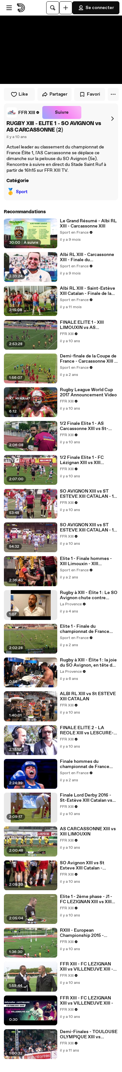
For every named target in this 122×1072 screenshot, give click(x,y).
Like (19, 94)
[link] (23, 112)
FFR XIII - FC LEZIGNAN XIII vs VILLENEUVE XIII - (86, 1001)
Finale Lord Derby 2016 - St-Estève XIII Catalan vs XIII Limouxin (86, 798)
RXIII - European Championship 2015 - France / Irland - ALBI (82, 933)
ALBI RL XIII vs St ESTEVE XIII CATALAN (88, 696)
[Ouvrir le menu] (9, 7)
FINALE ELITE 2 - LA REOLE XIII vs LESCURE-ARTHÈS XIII (87, 730)
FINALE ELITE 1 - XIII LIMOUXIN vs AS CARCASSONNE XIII (82, 325)
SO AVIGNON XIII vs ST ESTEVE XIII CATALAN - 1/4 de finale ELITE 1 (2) (89, 494)
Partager (54, 94)
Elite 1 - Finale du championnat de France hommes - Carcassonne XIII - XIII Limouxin (88, 629)
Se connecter (96, 8)
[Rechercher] (52, 7)
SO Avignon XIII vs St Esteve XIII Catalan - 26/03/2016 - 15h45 (82, 865)
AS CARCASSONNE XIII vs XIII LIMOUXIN (88, 831)
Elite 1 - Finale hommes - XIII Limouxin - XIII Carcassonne (86, 561)
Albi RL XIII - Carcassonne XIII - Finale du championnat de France (87, 257)
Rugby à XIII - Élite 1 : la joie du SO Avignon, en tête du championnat (88, 663)
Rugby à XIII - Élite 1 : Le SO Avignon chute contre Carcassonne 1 (88, 595)
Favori (89, 94)
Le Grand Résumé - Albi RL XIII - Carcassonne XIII (88, 223)
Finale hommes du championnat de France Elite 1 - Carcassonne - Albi (88, 764)
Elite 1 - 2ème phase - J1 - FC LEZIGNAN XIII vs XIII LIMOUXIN (86, 899)
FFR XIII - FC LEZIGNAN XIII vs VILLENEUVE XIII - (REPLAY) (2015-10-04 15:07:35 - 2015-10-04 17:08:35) (86, 966)
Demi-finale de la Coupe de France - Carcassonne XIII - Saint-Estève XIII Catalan (88, 359)
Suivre (62, 112)
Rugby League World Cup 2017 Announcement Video (88, 392)
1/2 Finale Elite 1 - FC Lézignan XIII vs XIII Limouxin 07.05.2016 (82, 460)
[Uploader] (65, 7)
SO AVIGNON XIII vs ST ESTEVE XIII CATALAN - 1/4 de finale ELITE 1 (89, 527)
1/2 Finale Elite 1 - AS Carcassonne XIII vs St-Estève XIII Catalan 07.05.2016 (84, 426)
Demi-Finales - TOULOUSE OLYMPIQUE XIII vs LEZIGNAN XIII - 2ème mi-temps (88, 1034)
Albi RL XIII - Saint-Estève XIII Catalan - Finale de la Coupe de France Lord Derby (87, 291)
